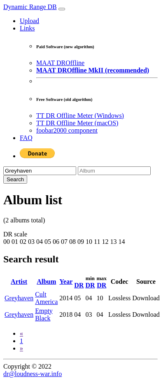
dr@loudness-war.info (32, 373)
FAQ (26, 137)
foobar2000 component (67, 130)
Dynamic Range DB (30, 6)
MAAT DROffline (60, 62)
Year (65, 281)
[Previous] (21, 333)
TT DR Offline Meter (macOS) (77, 122)
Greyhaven (19, 298)
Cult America (46, 298)
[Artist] (39, 170)
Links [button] (27, 28)
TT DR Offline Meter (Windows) (80, 115)
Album (46, 281)
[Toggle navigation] (61, 9)
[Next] (21, 348)
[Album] (114, 170)
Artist (19, 281)
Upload (29, 20)
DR (79, 285)
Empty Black (44, 314)
